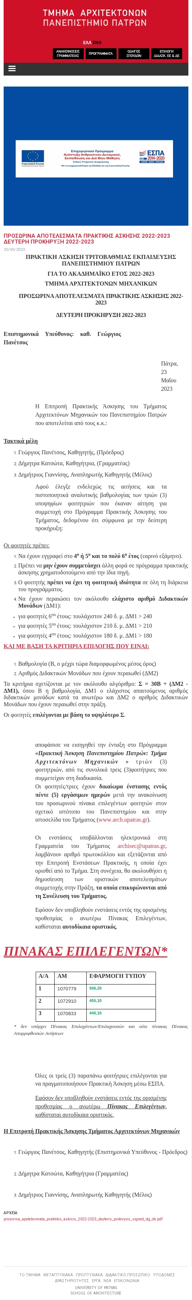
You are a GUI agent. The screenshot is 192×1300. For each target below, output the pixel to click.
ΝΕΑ (107, 1281)
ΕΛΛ (87, 42)
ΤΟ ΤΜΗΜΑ (29, 1275)
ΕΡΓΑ (96, 1281)
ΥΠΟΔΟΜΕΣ (164, 1275)
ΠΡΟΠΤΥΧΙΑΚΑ (89, 1275)
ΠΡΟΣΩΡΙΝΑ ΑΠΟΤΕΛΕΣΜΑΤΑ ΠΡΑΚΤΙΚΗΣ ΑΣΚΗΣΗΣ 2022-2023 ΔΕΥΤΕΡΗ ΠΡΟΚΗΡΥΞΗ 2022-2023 (87, 239)
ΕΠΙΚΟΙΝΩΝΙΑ (126, 1281)
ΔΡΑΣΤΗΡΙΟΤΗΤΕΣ (72, 1281)
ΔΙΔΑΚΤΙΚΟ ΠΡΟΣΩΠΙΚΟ (128, 1275)
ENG (97, 42)
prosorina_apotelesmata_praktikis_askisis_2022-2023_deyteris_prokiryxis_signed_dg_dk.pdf (83, 1219)
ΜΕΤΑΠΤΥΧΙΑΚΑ (58, 1275)
